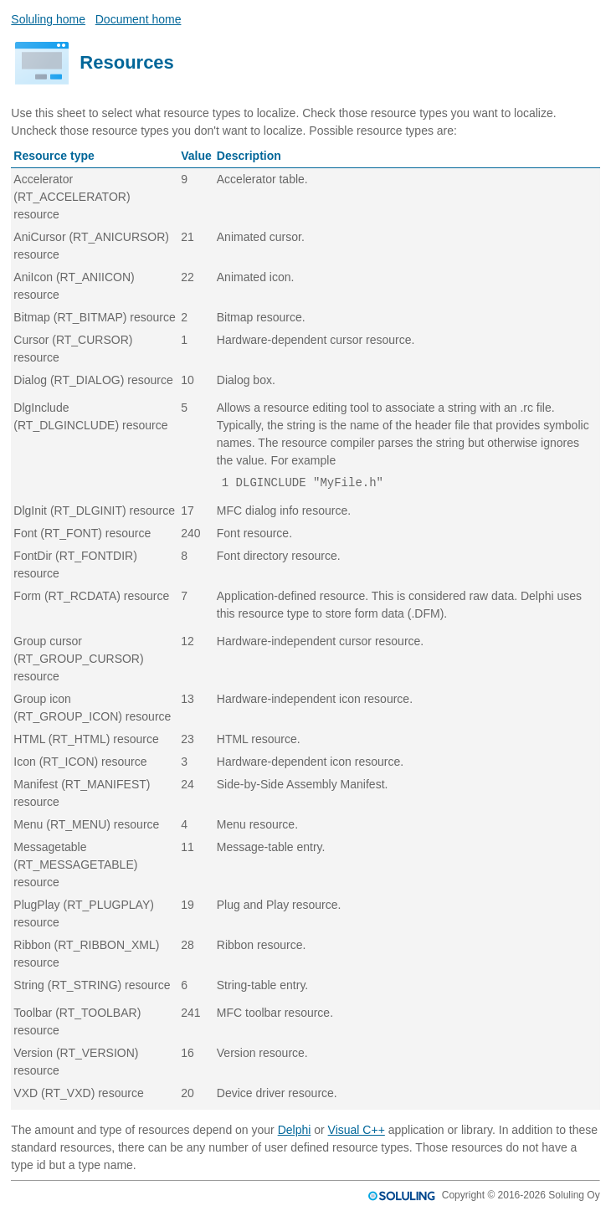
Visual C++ (356, 1129)
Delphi (294, 1129)
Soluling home (48, 19)
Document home (138, 19)
